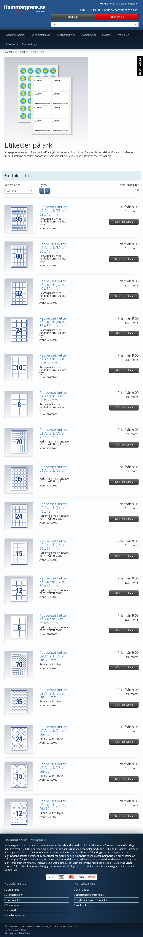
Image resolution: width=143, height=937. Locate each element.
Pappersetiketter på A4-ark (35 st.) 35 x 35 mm (53, 471)
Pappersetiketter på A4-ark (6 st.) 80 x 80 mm (53, 619)
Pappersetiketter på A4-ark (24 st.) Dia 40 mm (53, 730)
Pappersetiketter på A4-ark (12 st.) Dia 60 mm (53, 805)
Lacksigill (10, 910)
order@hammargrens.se (120, 10)
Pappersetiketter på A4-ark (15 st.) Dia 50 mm (53, 768)
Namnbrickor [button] (90, 34)
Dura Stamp (11, 889)
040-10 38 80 (90, 10)
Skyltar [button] (107, 34)
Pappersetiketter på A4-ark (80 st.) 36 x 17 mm (53, 248)
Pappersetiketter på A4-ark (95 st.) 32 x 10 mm (53, 210)
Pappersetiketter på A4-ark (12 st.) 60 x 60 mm (53, 582)
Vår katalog (81, 905)
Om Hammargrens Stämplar (90, 900)
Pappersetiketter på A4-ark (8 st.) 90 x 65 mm (53, 396)
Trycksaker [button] (123, 34)
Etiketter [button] (12, 44)
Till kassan (116, 17)
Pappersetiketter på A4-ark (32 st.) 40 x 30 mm (53, 285)
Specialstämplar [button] (41, 34)
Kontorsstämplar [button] (17, 34)
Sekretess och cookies (17, 933)
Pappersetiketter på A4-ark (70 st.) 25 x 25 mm (53, 433)
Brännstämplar (13, 894)
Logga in (133, 3)
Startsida (9, 52)
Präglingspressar (14, 915)
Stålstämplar (12, 900)
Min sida (121, 3)
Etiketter (21, 52)
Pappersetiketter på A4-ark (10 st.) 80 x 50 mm (53, 359)
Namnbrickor (12, 905)
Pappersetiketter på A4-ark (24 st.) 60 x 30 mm (53, 322)
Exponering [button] (29, 44)
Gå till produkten (124, 221)
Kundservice (107, 3)
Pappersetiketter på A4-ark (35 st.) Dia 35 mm (53, 693)
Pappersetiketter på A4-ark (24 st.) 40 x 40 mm (53, 508)
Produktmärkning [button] (67, 34)
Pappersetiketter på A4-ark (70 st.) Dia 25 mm (53, 656)
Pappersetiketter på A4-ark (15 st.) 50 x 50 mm (53, 545)
